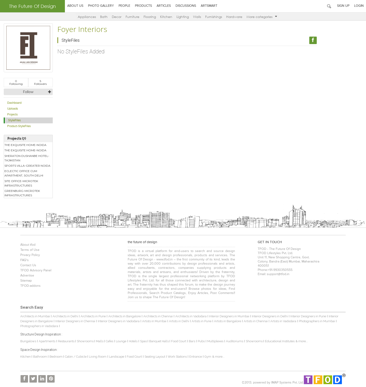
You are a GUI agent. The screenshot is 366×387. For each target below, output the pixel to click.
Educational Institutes (280, 341)
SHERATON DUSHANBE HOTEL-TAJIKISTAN (26, 158)
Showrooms (85, 341)
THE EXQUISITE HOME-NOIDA (25, 145)
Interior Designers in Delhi (270, 316)
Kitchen (166, 17)
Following (16, 82)
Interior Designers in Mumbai (229, 316)
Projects (12, 114)
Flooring (150, 17)
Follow (28, 92)
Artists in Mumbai (154, 321)
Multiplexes (215, 341)
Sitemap (26, 280)
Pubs (201, 341)
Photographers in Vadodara (39, 326)
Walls (197, 17)
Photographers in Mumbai (317, 321)
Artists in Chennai (256, 321)
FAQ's (24, 260)
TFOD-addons (30, 285)
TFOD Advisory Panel (35, 270)
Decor (116, 17)
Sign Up (343, 5)
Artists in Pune (201, 321)
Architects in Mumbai (35, 316)
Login (359, 5)
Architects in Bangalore (124, 316)
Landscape (116, 356)
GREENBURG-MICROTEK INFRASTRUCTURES (22, 193)
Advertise (27, 275)
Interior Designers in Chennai (75, 321)
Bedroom (56, 356)
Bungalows (28, 341)
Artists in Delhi (179, 321)
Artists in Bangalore (227, 321)
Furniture (132, 17)
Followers (40, 82)
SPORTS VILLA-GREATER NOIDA (27, 165)
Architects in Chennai (158, 316)
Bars (192, 341)
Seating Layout (154, 356)
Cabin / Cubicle (76, 356)
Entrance (195, 356)
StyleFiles (14, 120)
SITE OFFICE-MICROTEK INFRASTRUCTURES (21, 183)
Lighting (182, 17)
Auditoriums (234, 341)
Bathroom (40, 356)
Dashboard (14, 102)
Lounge (121, 341)
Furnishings (213, 17)
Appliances (87, 17)
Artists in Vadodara (283, 321)
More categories (261, 17)
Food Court (178, 341)
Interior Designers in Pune (308, 316)
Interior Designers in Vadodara (119, 321)
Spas (144, 341)
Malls (100, 341)
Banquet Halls (159, 341)
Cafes (109, 341)
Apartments (47, 341)
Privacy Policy (30, 255)
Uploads (12, 108)
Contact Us (28, 265)
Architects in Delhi (65, 316)
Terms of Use (29, 250)
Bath (104, 17)
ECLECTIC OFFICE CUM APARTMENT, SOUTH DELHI (23, 173)
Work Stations (177, 356)
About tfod (27, 244)
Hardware (234, 17)
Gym (207, 356)
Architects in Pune (93, 316)
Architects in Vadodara (191, 316)
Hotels (133, 341)
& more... (302, 341)
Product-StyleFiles (19, 126)
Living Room (97, 356)
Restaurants (66, 341)
